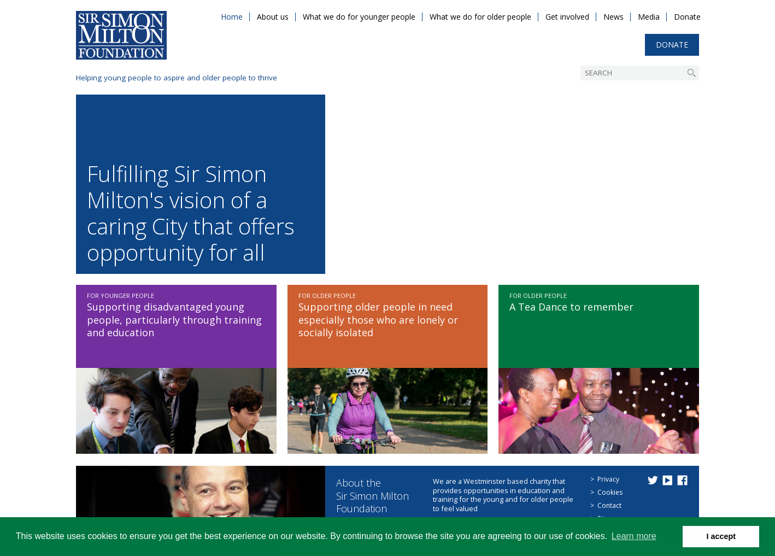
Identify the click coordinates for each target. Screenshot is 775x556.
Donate (687, 16)
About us (273, 16)
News (613, 16)
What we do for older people (480, 16)
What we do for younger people (359, 16)
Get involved (567, 16)
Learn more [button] (634, 536)
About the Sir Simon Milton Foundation (372, 495)
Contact (609, 505)
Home (232, 16)
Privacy (608, 479)
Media (649, 16)
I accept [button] (721, 536)
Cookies (610, 492)
